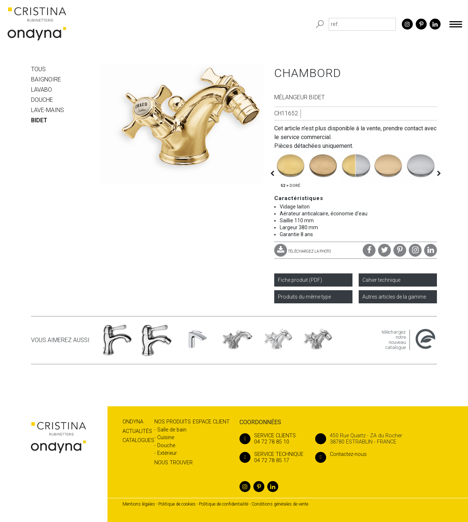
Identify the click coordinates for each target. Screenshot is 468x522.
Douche (166, 445)
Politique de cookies (177, 504)
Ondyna (132, 422)
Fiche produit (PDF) (300, 280)
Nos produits (172, 422)
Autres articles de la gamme (394, 297)
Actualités (137, 431)
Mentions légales (138, 504)
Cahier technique (381, 280)
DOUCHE (42, 99)
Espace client (211, 422)
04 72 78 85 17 (271, 457)
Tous (38, 69)
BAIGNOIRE (46, 79)
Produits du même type (304, 297)
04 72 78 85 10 (271, 439)
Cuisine (165, 437)
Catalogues (138, 440)
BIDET (39, 120)
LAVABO (41, 89)
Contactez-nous (341, 454)
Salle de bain (171, 430)
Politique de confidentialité (223, 504)
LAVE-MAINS (47, 110)
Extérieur (167, 453)
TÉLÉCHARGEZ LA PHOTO (302, 251)
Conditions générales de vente (280, 504)
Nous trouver (173, 463)
